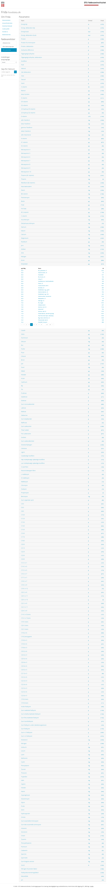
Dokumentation (6, 20)
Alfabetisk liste (6, 43)
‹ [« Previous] (21, 324)
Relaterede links (6, 34)
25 (47, 324)
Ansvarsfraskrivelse (7, 23)
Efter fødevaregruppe (8, 46)
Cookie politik (5, 29)
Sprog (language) (5, 59)
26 (50, 324)
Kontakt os (5, 31)
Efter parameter (7, 50)
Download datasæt (7, 26)
